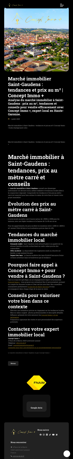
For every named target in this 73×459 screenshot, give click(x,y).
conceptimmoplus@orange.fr (23, 437)
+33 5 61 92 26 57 (18, 433)
